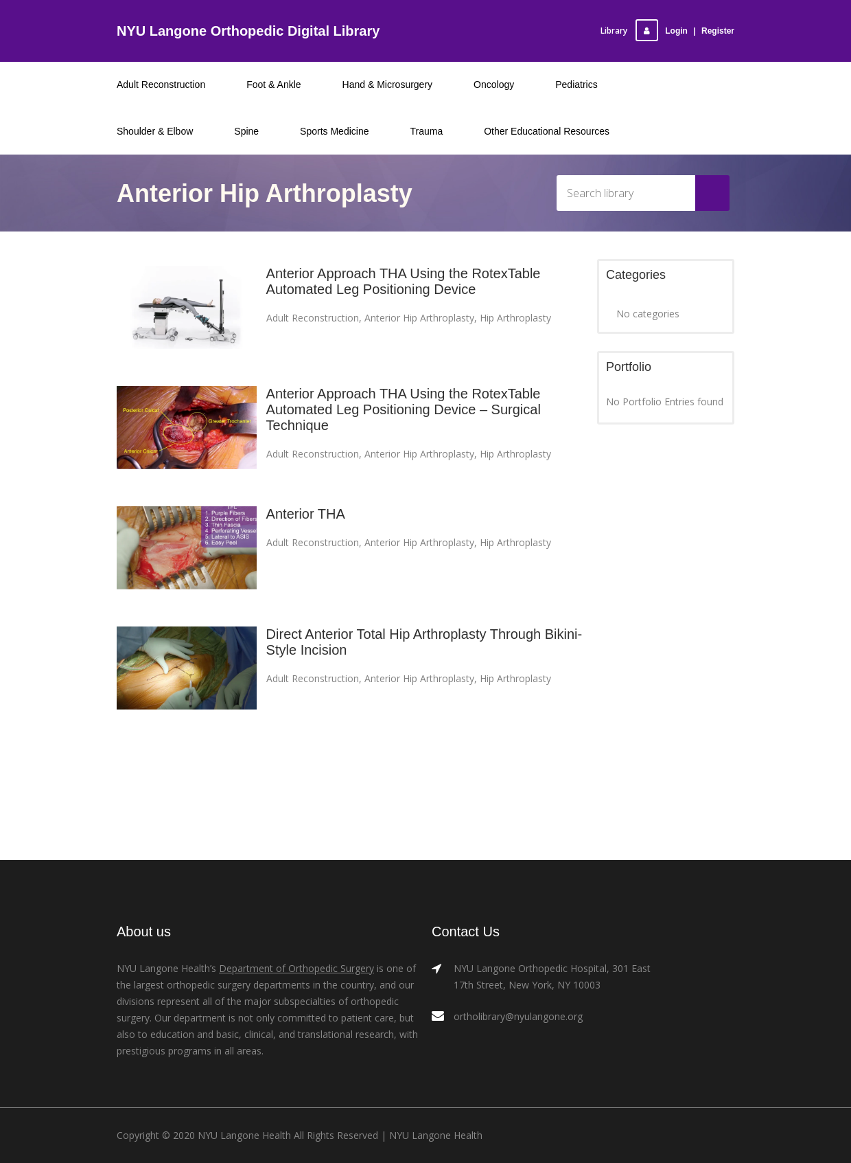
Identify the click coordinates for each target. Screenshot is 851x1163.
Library (614, 30)
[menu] (425, 108)
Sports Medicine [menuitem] (334, 131)
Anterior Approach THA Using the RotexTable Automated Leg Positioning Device (403, 281)
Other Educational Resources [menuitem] (546, 131)
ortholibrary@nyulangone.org (518, 1016)
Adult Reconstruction (312, 317)
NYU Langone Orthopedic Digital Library (248, 30)
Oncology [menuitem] (494, 84)
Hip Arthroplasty (515, 317)
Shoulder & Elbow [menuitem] (155, 131)
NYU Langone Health (435, 1135)
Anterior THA (305, 513)
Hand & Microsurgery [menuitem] (387, 84)
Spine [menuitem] (246, 131)
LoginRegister (685, 31)
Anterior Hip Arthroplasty (419, 317)
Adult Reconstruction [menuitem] (161, 84)
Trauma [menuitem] (426, 131)
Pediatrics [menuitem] (576, 84)
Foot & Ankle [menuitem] (273, 84)
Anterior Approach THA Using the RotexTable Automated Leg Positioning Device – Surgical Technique (403, 409)
